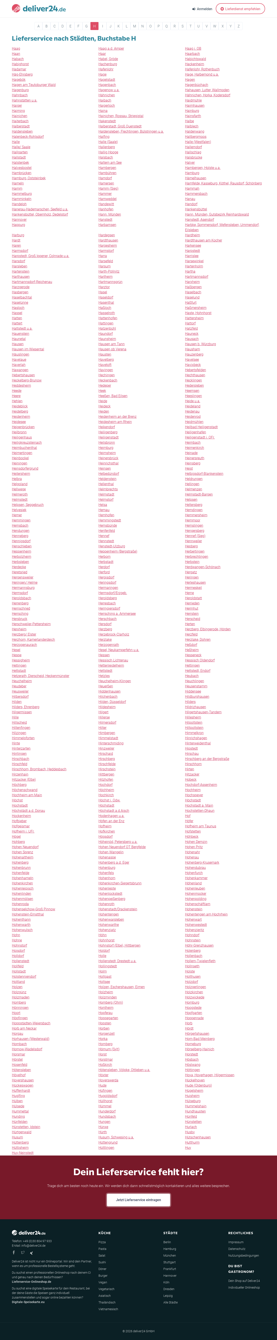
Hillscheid (19, 722)
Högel (16, 837)
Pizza (102, 1242)
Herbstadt (105, 562)
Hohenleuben (195, 888)
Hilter (102, 728)
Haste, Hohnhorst (198, 313)
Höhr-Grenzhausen (199, 945)
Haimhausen (195, 105)
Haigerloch (106, 105)
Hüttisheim (20, 1148)
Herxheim (19, 629)
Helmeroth (20, 494)
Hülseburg (193, 1101)
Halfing (104, 137)
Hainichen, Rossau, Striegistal (120, 116)
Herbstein (192, 562)
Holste (190, 971)
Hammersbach (196, 194)
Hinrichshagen (196, 738)
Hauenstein (20, 334)
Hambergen (107, 168)
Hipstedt (191, 748)
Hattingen (105, 323)
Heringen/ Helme (24, 582)
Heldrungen (194, 479)
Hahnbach (20, 95)
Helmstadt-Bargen (199, 494)
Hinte (16, 743)
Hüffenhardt (21, 1091)
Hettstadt (19, 671)
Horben (104, 1028)
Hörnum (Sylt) (108, 1049)
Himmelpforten (23, 738)
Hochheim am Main (27, 795)
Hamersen (106, 183)
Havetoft (104, 365)
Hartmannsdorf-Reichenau (32, 282)
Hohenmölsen (22, 899)
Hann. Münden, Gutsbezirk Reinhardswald (217, 214)
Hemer (17, 515)
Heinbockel (20, 458)
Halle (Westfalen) (198, 142)
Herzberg (105, 629)
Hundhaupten (195, 1111)
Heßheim (192, 650)
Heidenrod (193, 417)
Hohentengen (108, 914)
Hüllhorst (105, 1101)
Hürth (102, 1132)
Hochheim (193, 790)
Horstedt (191, 1054)
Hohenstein (193, 909)
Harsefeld (105, 261)
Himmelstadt (108, 738)
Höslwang (192, 1065)
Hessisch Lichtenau (113, 660)
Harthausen (21, 277)
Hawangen (20, 370)
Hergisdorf (106, 577)
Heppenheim (21, 551)
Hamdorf (105, 178)
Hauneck (191, 334)
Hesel (16, 650)
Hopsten (104, 1023)
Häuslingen (20, 354)
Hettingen (192, 665)
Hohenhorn (106, 878)
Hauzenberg (194, 354)
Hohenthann (21, 919)
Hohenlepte (107, 888)
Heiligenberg (108, 432)
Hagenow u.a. (108, 90)
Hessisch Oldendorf (200, 660)
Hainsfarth (193, 116)
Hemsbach (20, 525)
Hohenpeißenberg (111, 899)
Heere (16, 396)
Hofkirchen (106, 831)
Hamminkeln (21, 199)
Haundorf (105, 334)
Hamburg (192, 173)
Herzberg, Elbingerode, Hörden (208, 629)
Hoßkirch (105, 1065)
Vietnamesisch (108, 1309)
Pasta (102, 1249)
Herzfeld (191, 634)
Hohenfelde (20, 873)
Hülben (17, 1101)
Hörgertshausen (197, 1034)
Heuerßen (105, 686)
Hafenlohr (105, 69)
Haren (16, 245)
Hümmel (104, 1106)
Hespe (16, 655)
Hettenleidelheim (111, 665)
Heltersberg (193, 505)
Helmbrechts (108, 489)
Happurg (18, 225)
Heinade (191, 453)
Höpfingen (20, 1018)
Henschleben (22, 546)
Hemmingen (21, 520)
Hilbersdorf (20, 697)
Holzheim (105, 992)
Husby (190, 1132)
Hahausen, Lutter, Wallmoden (207, 90)
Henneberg (20, 536)
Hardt (16, 240)
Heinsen (104, 468)
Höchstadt (106, 805)
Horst (102, 1054)
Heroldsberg (107, 598)
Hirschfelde (107, 764)
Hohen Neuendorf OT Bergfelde (122, 847)
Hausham (192, 349)
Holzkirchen (194, 992)
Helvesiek (19, 510)
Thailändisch (107, 1302)
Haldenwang (194, 131)
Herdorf (104, 567)
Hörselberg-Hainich (199, 1049)
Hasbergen (20, 292)
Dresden (168, 1289)
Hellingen (192, 484)
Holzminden (107, 997)
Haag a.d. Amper (111, 48)
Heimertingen (22, 453)
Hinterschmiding (111, 743)
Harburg (18, 235)
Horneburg (193, 1044)
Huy (188, 1148)
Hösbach (192, 1059)
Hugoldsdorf (107, 1096)
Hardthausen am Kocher (203, 240)
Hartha (190, 271)
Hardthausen (108, 240)
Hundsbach (107, 1116)
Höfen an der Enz (111, 821)
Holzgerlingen (195, 987)
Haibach (104, 100)
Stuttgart (169, 1262)
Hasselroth (106, 313)
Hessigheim (21, 660)
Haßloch (104, 308)
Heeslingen (193, 396)
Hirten (189, 769)
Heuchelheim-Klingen (114, 681)
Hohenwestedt (196, 925)
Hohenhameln (22, 878)
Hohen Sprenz (22, 852)
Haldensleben (22, 131)
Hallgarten (20, 152)
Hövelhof (19, 1075)
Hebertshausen (23, 375)
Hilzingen (19, 733)
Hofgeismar (21, 826)
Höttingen (192, 1070)
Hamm (17, 188)
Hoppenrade (194, 1018)
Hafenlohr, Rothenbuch (202, 69)
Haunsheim (107, 339)
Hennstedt (106, 541)
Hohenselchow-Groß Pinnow (33, 909)
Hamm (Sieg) (108, 188)
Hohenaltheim (22, 857)
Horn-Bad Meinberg (200, 1039)
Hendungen (20, 531)
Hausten (104, 354)
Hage (102, 74)
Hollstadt (19, 971)
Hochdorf (105, 785)
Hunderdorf (107, 1111)
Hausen (18, 344)
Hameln (18, 183)
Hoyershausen (23, 1080)
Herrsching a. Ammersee (117, 614)
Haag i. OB (193, 48)
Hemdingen (194, 510)
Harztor (104, 287)
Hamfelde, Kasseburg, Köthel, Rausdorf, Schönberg (223, 183)
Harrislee (191, 256)
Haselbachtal (22, 297)
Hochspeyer (194, 795)
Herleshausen (195, 582)
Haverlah (19, 365)
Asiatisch (104, 1295)
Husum (17, 1137)
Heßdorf (191, 645)
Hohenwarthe (108, 925)
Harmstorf (106, 251)
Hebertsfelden (195, 370)
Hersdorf (104, 624)
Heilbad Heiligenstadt (201, 427)
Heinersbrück (108, 458)
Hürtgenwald (21, 1132)
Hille (15, 717)
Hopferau (105, 1013)
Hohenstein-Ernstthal (28, 914)
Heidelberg (20, 411)
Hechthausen (195, 375)
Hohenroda (20, 904)
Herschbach (107, 619)
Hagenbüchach (196, 85)
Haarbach (192, 54)
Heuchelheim (22, 681)
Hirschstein (107, 769)
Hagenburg (20, 90)
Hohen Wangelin (111, 852)
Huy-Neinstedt (23, 1153)
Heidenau (192, 411)
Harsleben (19, 266)
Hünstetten (193, 1122)
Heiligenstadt (108, 437)
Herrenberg (20, 603)
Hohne (17, 940)
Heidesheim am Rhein (115, 422)
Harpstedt (192, 251)
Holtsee (104, 982)
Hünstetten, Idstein (26, 1127)
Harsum (104, 266)
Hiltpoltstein (194, 728)
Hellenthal (106, 484)
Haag (16, 48)
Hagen (190, 80)
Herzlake (105, 639)
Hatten (17, 318)
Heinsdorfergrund (25, 468)
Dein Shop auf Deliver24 (244, 1281)
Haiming (18, 111)
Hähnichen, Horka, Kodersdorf (207, 95)
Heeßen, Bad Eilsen (112, 396)
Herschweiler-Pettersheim (31, 624)
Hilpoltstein (193, 722)
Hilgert (103, 712)
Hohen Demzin (196, 842)
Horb (188, 1023)
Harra (102, 256)
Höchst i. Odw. (109, 800)
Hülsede (18, 1106)
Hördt (189, 1028)
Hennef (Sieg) (195, 536)
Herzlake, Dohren (198, 639)
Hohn (16, 935)
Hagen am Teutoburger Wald (34, 85)
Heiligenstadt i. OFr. (200, 437)
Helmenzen (193, 489)
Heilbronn (19, 432)
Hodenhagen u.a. (111, 816)
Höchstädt (193, 800)
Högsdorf (105, 837)
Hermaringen (108, 588)
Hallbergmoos (195, 137)
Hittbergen (106, 774)
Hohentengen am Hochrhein (206, 914)
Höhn (102, 935)
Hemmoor (192, 520)
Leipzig (168, 1295)
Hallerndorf (193, 147)
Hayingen (105, 370)
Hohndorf (192, 935)
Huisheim (192, 1096)
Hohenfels (106, 873)
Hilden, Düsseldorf (112, 702)
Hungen (104, 1122)
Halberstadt (21, 126)
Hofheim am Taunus (200, 826)
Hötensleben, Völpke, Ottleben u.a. (124, 1070)
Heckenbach (107, 380)
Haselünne (20, 302)
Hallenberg (106, 147)
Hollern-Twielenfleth (200, 961)
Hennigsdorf (21, 541)
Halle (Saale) (108, 142)
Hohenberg (20, 862)
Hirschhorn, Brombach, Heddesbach (39, 769)
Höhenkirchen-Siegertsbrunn (120, 883)
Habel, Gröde (108, 59)
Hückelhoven (195, 1080)
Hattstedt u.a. (22, 328)
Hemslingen (194, 525)
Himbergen (106, 733)
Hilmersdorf (107, 722)
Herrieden (192, 603)
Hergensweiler (22, 577)
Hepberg (191, 546)
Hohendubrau (195, 868)
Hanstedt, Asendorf (199, 220)
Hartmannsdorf (196, 277)
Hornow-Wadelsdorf (27, 1049)
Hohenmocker (195, 894)
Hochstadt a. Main (199, 805)
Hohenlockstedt (110, 894)
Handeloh (19, 204)
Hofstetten (193, 831)
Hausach (192, 339)
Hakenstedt (107, 121)
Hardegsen (106, 235)
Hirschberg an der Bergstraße (207, 759)
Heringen (192, 577)
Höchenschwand (24, 790)
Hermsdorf (20, 593)
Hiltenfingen (21, 728)
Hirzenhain (20, 774)
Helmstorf (105, 500)
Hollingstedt (107, 966)
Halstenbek (20, 163)
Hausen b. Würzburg (200, 344)
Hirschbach (20, 759)
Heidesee (19, 422)
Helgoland (19, 484)
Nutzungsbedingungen (243, 1255)
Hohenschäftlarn (197, 904)
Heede (16, 391)
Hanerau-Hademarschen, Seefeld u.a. (40, 209)
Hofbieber (19, 821)
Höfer (189, 821)
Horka (103, 1039)
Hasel (102, 292)
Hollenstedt (20, 961)
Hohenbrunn (21, 868)
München (169, 1255)
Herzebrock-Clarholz (113, 634)
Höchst (17, 800)
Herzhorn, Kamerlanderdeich (33, 639)
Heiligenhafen (195, 432)
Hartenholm (194, 266)
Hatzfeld (191, 328)
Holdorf (104, 951)
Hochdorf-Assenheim (201, 785)
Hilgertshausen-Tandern (203, 712)
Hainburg (192, 111)
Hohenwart (193, 919)
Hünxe (103, 1127)
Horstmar (105, 1059)
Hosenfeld (19, 1065)
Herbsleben (20, 562)
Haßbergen (193, 287)
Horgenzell (106, 1034)
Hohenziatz (107, 930)
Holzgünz (19, 992)
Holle (102, 956)
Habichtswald (195, 59)
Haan (16, 54)
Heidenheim (21, 417)
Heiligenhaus (22, 437)
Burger (103, 1275)
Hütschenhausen (198, 1137)
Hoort (16, 1013)
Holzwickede (194, 997)
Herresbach (107, 603)
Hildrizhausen (195, 707)
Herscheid (192, 619)
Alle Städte (170, 1302)
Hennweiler (193, 541)
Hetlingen (19, 665)
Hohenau (192, 857)
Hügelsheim (194, 1091)
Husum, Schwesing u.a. (116, 1137)
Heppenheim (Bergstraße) (117, 551)
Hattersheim (194, 318)
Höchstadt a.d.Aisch (113, 811)
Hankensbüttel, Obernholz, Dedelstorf (40, 214)
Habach (18, 59)
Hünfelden (19, 1122)
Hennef (103, 536)
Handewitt (106, 204)
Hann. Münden (109, 214)
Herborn (104, 557)
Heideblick (20, 406)
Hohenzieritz (194, 930)
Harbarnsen (107, 225)
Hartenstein (20, 271)
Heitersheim (21, 474)
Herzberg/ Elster (24, 634)
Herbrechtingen (196, 557)
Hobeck (190, 779)
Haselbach (193, 292)
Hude (102, 1085)
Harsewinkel (194, 261)
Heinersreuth (194, 458)
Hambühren (107, 173)
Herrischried (21, 608)
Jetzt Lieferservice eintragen (138, 1200)
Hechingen (106, 375)
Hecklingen (193, 380)
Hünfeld (191, 1116)
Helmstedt (19, 500)
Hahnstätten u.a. (24, 100)
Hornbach (19, 1044)
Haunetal (19, 339)
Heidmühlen (194, 422)
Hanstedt (105, 220)
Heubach (192, 676)
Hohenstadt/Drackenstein (117, 909)
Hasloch (18, 308)
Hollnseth (192, 966)
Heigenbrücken (23, 427)
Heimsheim (107, 453)
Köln (166, 1282)
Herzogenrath (108, 645)
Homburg (192, 1002)
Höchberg (19, 785)
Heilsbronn (106, 442)
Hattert (17, 323)
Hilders (190, 702)
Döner (102, 1269)
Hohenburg (106, 868)
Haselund (192, 297)
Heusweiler (20, 691)
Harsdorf (18, 261)
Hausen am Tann (111, 344)
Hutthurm (192, 1142)
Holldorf (18, 956)
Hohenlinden (21, 894)
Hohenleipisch (23, 888)
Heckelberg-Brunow (27, 380)
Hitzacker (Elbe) (24, 779)
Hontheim (105, 1008)
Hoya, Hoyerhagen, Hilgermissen (209, 1075)
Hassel (17, 313)
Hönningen (20, 1008)
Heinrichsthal (108, 463)
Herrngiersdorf (109, 608)
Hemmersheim (196, 515)
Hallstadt (19, 157)
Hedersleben (194, 385)
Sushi (102, 1262)
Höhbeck (191, 837)
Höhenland (193, 883)
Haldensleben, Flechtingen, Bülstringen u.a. (131, 131)
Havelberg (106, 360)
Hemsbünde (107, 525)
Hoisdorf (18, 951)
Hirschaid (105, 754)
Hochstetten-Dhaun (199, 811)
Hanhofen (105, 209)
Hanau (190, 199)
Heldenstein (107, 479)
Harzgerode (20, 287)
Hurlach (191, 1127)
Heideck (104, 406)
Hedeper (104, 385)
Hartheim (105, 277)
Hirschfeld (19, 764)
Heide (102, 401)
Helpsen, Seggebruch (28, 505)
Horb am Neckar (24, 1028)
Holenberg (193, 951)
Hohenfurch (194, 873)
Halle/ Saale (21, 147)
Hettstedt (105, 671)
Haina (103, 111)
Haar (102, 54)
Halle (16, 142)
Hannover (19, 220)
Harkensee (193, 245)
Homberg (19, 1002)
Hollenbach (193, 956)
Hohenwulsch (22, 930)
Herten (190, 624)
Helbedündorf (108, 474)
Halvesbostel (22, 168)
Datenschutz (236, 1249)
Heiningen (19, 463)
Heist (189, 468)
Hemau (104, 510)
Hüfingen (105, 1091)
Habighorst (20, 64)
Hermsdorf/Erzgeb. (112, 593)
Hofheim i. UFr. (23, 831)
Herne (189, 593)
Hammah (192, 188)
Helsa (102, 505)
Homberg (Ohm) (110, 1002)
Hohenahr (192, 852)
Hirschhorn (193, 764)
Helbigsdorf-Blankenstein (204, 474)
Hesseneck (193, 655)
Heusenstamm (196, 686)
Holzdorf (191, 982)
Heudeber (19, 686)
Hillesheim (193, 717)
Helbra (17, 479)
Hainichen (19, 116)
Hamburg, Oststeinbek (29, 178)
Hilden (17, 702)
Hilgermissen (22, 712)
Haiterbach (20, 121)
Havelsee (192, 360)
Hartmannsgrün (110, 282)
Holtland (18, 982)
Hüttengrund (108, 1142)
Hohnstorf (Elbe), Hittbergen (119, 945)
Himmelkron (194, 733)
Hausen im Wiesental (28, 349)
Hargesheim (107, 245)
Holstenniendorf (24, 976)
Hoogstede (193, 1008)
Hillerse (104, 717)
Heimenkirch (194, 448)
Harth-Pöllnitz (108, 271)
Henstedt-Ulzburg (111, 546)
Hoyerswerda (108, 1080)
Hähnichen (106, 95)
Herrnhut (191, 608)
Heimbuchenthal (24, 448)
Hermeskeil (193, 588)
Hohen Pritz (194, 847)
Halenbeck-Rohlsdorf (28, 137)
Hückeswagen (22, 1085)
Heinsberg (192, 463)
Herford (104, 572)
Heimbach (193, 442)
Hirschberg (106, 759)
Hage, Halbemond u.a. (202, 74)
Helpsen (191, 500)
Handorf (191, 204)
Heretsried (19, 572)
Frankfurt (169, 1269)
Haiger (17, 105)
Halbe (189, 121)
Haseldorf (105, 297)
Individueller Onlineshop (244, 1287)
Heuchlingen (194, 681)
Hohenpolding (195, 899)
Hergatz (191, 572)
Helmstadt (106, 494)
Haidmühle (193, 100)
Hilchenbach (108, 697)
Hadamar (19, 69)
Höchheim (106, 790)
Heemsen (192, 391)
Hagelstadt (106, 80)
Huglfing (18, 1096)
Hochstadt (20, 805)
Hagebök (19, 80)
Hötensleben (21, 1070)
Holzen (17, 987)
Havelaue (19, 360)
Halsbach (105, 157)
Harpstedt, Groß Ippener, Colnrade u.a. (40, 256)
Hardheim (192, 235)
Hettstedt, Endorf (197, 671)
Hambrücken (21, 173)
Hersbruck (19, 619)
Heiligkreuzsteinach (27, 442)
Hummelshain (195, 1106)
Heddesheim (21, 385)
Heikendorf (106, 427)
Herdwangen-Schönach (203, 567)
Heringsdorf (107, 582)
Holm (102, 971)
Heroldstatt (193, 598)
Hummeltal (20, 1111)
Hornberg (105, 1044)
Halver (190, 163)
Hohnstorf (19, 945)
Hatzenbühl (107, 328)
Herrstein (192, 614)
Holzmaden (20, 997)
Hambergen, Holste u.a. (203, 168)
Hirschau (192, 754)
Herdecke (19, 567)
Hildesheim (107, 707)
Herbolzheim (21, 557)
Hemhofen (106, 515)
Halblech (191, 126)
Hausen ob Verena (112, 349)
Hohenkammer (196, 878)
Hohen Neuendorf (25, 847)
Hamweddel (107, 199)
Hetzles (104, 676)
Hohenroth (106, 904)
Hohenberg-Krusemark (202, 862)
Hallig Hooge (108, 152)
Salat (101, 1255)
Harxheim (192, 282)
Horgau (17, 1034)
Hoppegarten (108, 1018)
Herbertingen (195, 551)
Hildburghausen (197, 697)
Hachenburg (107, 64)
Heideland (192, 406)
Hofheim (104, 826)
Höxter (103, 1075)
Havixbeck (193, 365)
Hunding (18, 1116)
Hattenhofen (107, 318)
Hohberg (18, 842)
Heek (102, 391)
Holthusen (193, 976)
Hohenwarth (21, 925)
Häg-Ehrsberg (22, 74)
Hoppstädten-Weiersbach (31, 1023)
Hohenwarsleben (111, 919)
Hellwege (19, 489)
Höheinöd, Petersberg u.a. (117, 842)
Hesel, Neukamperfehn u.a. (118, 650)
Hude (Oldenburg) (198, 1085)
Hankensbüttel (196, 209)
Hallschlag (193, 152)
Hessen (104, 655)
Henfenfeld (106, 531)
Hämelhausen (195, 178)
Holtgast (104, 976)
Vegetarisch (106, 1289)
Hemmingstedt (109, 520)
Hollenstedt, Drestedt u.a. (117, 961)
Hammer (105, 194)
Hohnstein (193, 940)
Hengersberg (194, 531)
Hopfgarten (193, 1013)
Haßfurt (190, 302)
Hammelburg (22, 194)
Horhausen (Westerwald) (30, 1039)
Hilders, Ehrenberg (25, 707)
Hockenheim (21, 816)
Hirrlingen (19, 754)
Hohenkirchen (22, 883)
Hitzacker (192, 774)
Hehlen (17, 401)
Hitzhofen (105, 779)
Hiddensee (193, 691)
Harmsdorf (20, 251)
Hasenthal (106, 302)
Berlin (167, 1242)
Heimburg (105, 448)
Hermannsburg (23, 588)
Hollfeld (18, 966)
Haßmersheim (195, 308)
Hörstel (17, 1059)
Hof (187, 816)
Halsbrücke (193, 157)
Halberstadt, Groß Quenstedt (120, 126)
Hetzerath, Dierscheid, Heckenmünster (40, 676)
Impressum (235, 1242)
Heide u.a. (192, 401)
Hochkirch (106, 795)
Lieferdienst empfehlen (240, 9)
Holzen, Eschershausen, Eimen (121, 987)
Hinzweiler (106, 748)
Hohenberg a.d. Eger (113, 862)
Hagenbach (107, 85)
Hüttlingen (106, 1148)
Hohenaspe (107, 857)
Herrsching (20, 614)
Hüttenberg (20, 1142)
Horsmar (18, 1054)
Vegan (102, 1282)
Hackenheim (194, 64)
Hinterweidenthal (198, 743)
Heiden (103, 411)
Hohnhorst (106, 940)
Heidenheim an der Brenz (117, 417)
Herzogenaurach (24, 645)
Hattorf (190, 323)
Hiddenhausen (109, 691)
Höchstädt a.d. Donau (28, 811)
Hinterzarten (21, 748)
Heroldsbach (21, 598)
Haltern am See (110, 163)
